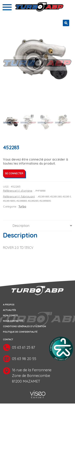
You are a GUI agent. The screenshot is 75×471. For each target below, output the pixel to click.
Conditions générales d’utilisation (24, 326)
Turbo (22, 206)
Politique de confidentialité (20, 331)
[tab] (37, 225)
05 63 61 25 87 (23, 347)
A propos (8, 304)
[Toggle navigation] (7, 7)
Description (21, 226)
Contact (8, 339)
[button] (66, 23)
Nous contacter (13, 321)
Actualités (9, 310)
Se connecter (14, 173)
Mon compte (10, 315)
